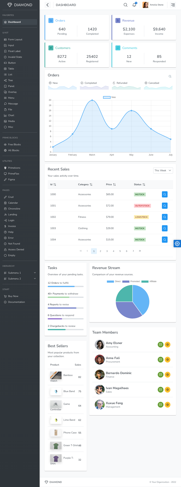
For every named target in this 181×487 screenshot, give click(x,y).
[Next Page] (133, 251)
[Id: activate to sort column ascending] (62, 184)
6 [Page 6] (126, 251)
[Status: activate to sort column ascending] (145, 184)
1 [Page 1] (94, 251)
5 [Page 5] (120, 251)
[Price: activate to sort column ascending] (118, 184)
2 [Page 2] (100, 251)
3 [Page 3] (107, 251)
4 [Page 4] (113, 251)
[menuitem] (19, 19)
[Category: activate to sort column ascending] (90, 184)
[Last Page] (140, 251)
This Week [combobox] (160, 170)
